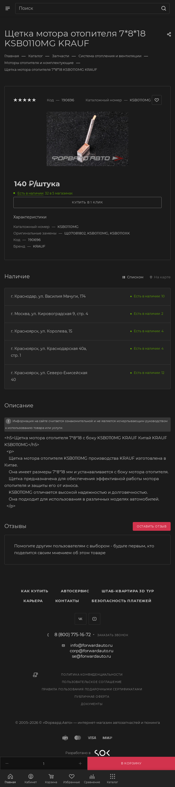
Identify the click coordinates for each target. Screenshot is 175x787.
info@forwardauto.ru (91, 645)
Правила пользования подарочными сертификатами (92, 689)
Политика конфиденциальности (92, 674)
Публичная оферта (91, 696)
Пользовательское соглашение (92, 682)
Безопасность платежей (122, 601)
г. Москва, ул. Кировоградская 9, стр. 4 (49, 313)
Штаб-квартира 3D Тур (128, 591)
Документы (91, 704)
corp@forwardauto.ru (91, 650)
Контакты (67, 601)
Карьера (33, 601)
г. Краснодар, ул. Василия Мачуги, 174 (48, 296)
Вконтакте (80, 619)
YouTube (94, 619)
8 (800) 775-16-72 (73, 635)
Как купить (34, 591)
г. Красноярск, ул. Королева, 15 (41, 331)
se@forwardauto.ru (91, 656)
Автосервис (75, 591)
